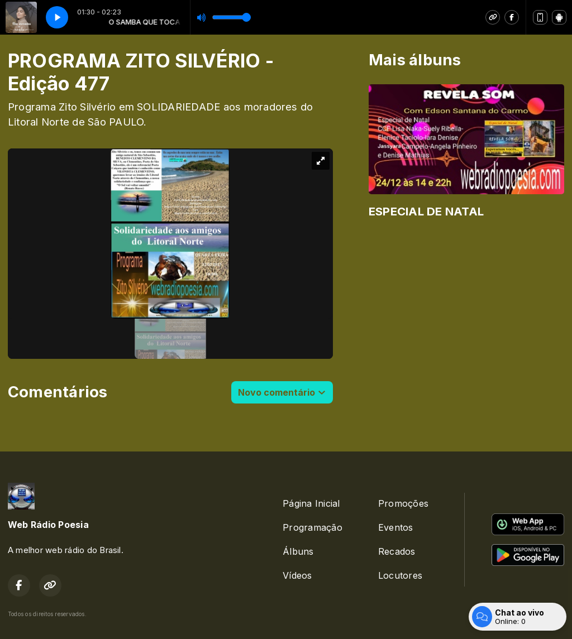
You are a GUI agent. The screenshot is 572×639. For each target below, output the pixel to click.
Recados (397, 551)
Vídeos (297, 575)
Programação (312, 527)
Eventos (395, 527)
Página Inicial (311, 503)
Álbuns (298, 551)
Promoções (403, 503)
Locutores (400, 575)
